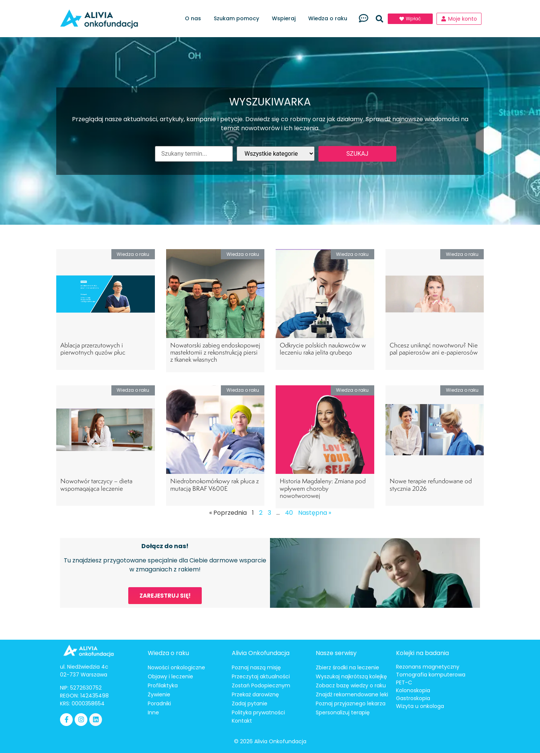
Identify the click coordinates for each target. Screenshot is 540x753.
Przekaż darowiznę (255, 694)
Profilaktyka (163, 685)
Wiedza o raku (329, 19)
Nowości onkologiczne (176, 667)
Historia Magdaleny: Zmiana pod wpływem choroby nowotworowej (323, 487)
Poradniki (159, 703)
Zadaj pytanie (249, 703)
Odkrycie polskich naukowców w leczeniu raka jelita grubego (323, 348)
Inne (153, 712)
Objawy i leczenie (170, 676)
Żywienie (159, 694)
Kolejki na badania (422, 653)
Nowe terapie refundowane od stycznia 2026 (431, 484)
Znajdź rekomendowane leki (352, 694)
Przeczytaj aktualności (261, 676)
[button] (379, 18)
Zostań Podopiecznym (261, 685)
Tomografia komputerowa (430, 674)
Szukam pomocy (238, 19)
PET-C (404, 682)
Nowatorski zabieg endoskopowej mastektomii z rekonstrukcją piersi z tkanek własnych (215, 352)
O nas (195, 19)
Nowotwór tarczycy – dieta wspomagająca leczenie (96, 484)
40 (289, 512)
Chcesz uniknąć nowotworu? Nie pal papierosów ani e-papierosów (434, 348)
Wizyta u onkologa (420, 706)
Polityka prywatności (258, 712)
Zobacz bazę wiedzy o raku (351, 685)
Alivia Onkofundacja (261, 653)
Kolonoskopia (413, 690)
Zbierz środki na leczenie (347, 667)
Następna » (314, 512)
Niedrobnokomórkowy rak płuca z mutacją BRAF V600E (214, 484)
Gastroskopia (413, 698)
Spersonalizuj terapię (343, 712)
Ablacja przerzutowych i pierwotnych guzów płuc (92, 348)
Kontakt (242, 720)
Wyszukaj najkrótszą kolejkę (351, 676)
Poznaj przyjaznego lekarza (351, 703)
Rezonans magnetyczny (427, 666)
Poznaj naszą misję (256, 667)
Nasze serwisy (336, 653)
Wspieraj (285, 19)
